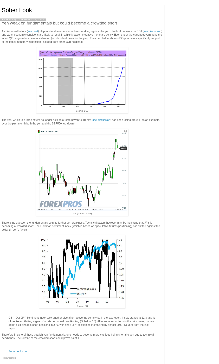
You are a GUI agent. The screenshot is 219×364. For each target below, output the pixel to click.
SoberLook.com (18, 351)
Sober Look (17, 10)
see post (33, 31)
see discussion (152, 31)
